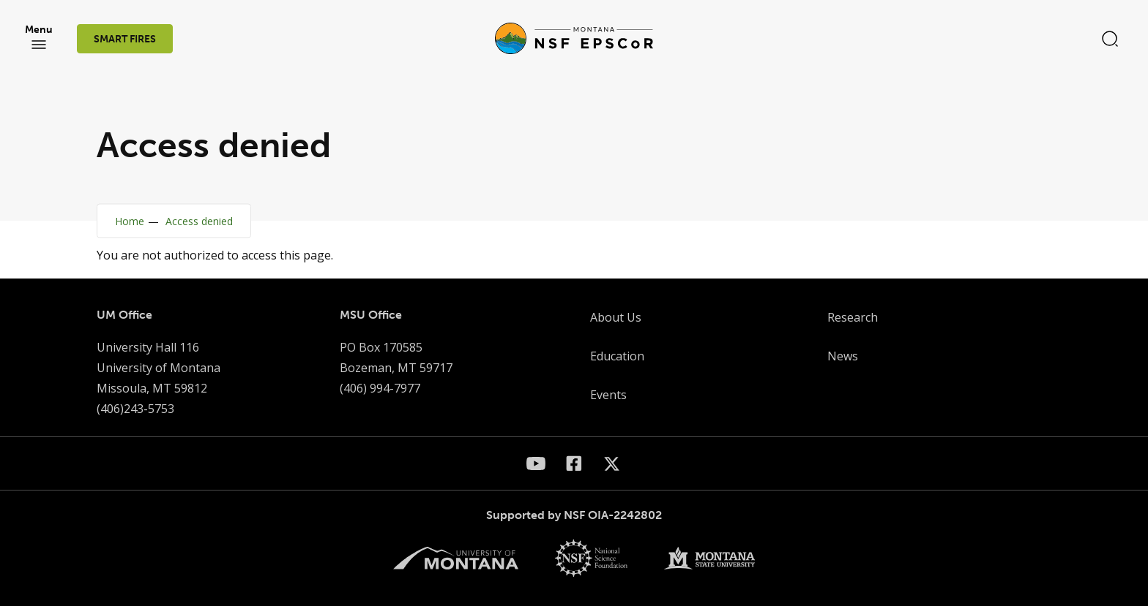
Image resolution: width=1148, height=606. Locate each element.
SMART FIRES (125, 39)
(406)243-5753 (135, 409)
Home (129, 221)
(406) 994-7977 (380, 388)
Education (617, 356)
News (842, 356)
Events (608, 395)
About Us (615, 317)
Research (852, 317)
